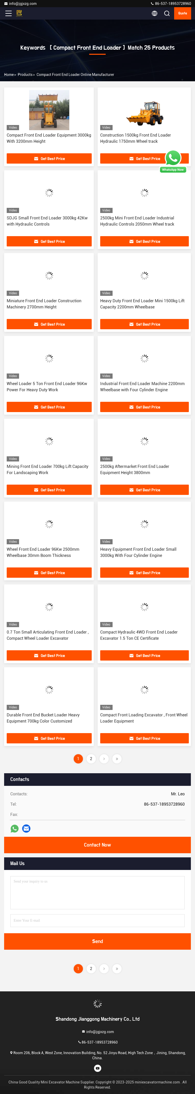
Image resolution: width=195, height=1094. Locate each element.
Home (9, 75)
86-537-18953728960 (170, 4)
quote (182, 13)
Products (25, 75)
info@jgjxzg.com (20, 4)
